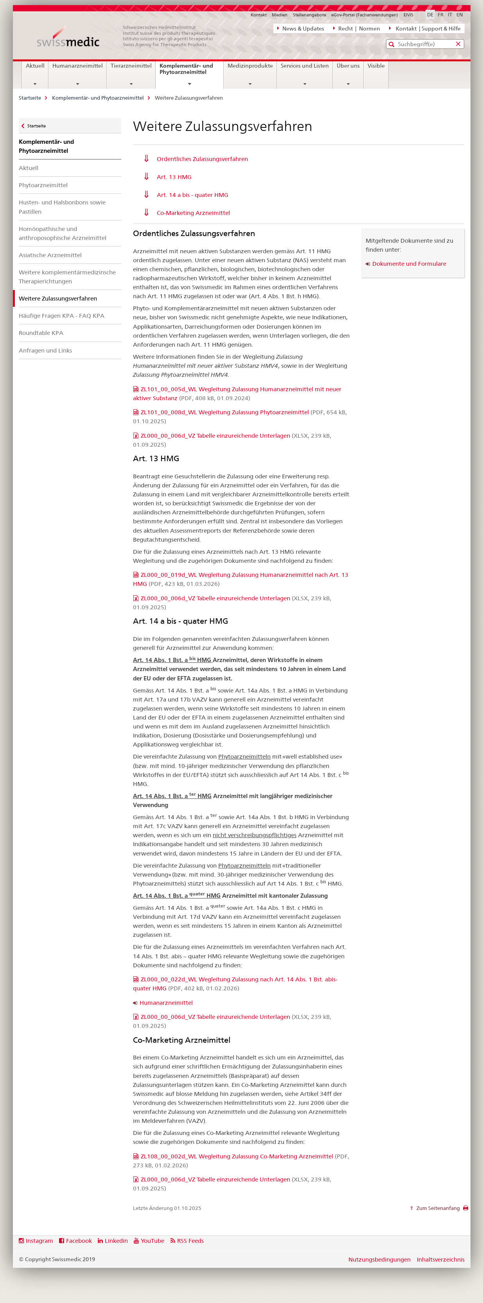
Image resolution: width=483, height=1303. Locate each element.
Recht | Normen (356, 28)
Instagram (39, 1240)
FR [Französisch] (440, 14)
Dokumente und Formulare (409, 263)
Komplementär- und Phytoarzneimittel (191, 71)
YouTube (152, 1240)
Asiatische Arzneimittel (50, 255)
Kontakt (259, 15)
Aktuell (35, 66)
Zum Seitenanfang (437, 1208)
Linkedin (116, 1240)
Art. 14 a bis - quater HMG (192, 195)
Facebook (79, 1240)
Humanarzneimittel (77, 66)
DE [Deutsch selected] (430, 14)
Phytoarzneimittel (43, 185)
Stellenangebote (309, 15)
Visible (376, 66)
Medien (279, 15)
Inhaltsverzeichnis (441, 1259)
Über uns (348, 66)
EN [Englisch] (459, 14)
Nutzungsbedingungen (379, 1259)
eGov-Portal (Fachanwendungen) (364, 15)
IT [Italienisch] (450, 14)
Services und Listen (305, 66)
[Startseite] (130, 36)
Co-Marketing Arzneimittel (193, 213)
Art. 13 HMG (174, 177)
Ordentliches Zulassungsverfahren (202, 159)
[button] (392, 44)
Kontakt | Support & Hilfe (424, 28)
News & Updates (300, 28)
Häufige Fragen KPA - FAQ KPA (61, 315)
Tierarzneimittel (131, 66)
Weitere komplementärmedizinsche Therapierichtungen (67, 276)
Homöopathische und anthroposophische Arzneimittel (62, 233)
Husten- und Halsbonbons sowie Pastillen (62, 207)
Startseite (30, 98)
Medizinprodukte (250, 66)
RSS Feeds (190, 1240)
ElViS (408, 15)
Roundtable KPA (41, 332)
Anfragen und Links (45, 350)
